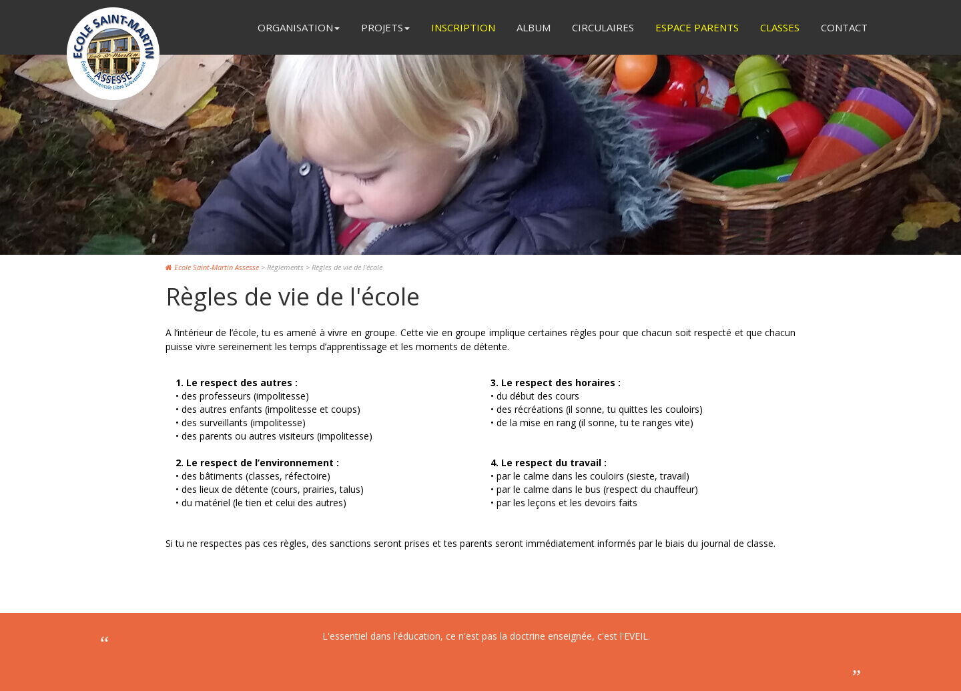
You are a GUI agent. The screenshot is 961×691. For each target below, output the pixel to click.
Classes (779, 27)
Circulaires (603, 27)
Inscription (463, 27)
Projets (385, 27)
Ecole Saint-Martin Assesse (212, 267)
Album (534, 27)
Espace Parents (697, 27)
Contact (844, 27)
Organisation (299, 27)
